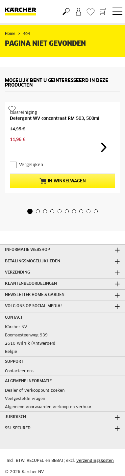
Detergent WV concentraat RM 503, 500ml (54, 119)
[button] (30, 211)
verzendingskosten (95, 461)
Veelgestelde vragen (25, 399)
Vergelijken (31, 165)
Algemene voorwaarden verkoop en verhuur (48, 407)
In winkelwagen (62, 181)
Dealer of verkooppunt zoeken (34, 391)
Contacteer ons (19, 371)
